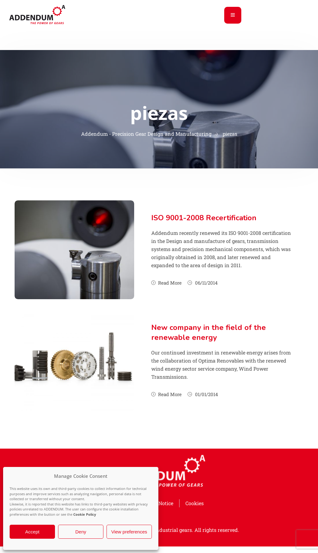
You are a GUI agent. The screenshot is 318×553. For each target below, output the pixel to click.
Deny (80, 531)
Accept (32, 531)
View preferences (129, 531)
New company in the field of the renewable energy (208, 332)
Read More (166, 283)
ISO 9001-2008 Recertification (204, 218)
